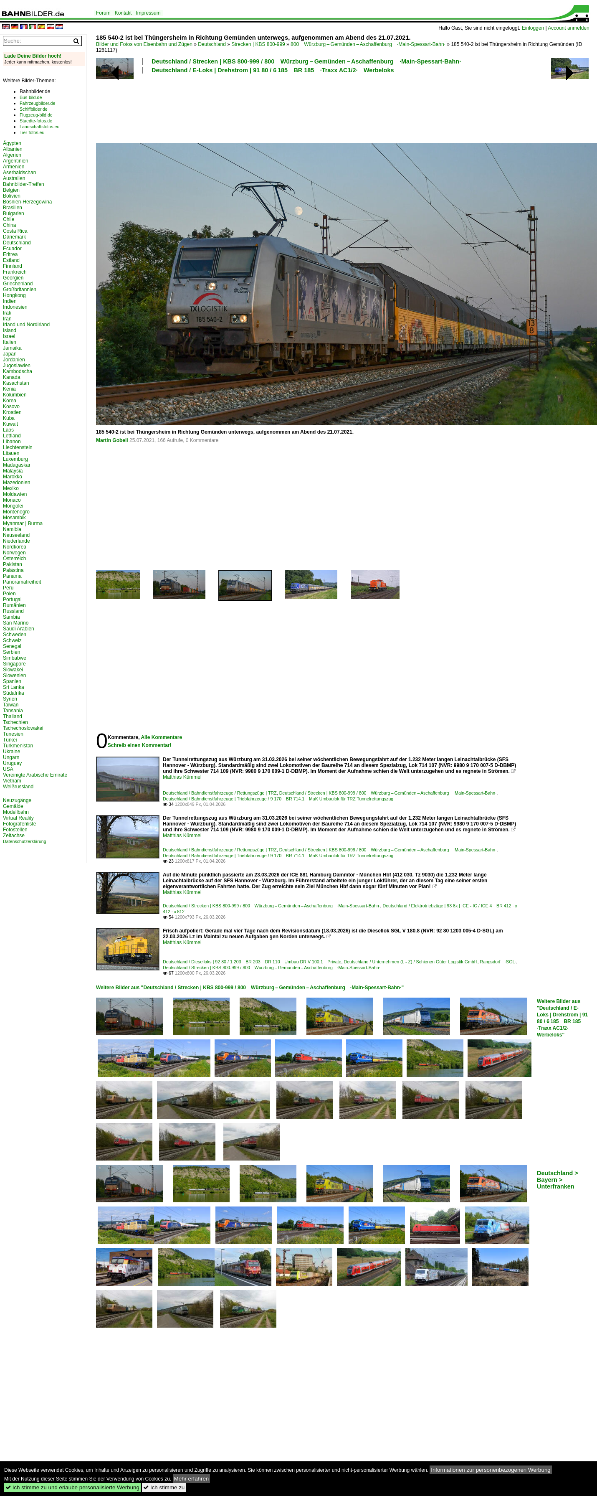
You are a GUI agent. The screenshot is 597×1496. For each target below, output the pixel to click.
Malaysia (13, 471)
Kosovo (11, 406)
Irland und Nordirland (26, 325)
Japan (10, 354)
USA (8, 769)
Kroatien (12, 412)
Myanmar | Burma (23, 523)
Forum (103, 13)
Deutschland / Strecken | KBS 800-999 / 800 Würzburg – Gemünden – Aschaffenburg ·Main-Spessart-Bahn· (306, 61)
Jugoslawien (16, 365)
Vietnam (12, 781)
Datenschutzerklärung (24, 841)
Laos (8, 430)
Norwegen (14, 553)
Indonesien (15, 307)
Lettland (12, 436)
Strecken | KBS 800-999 (258, 44)
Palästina (13, 570)
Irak (7, 313)
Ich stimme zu (164, 1487)
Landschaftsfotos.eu (39, 126)
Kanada (11, 377)
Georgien (13, 278)
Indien (10, 301)
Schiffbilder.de (34, 109)
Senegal (12, 646)
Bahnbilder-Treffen (23, 184)
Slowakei (13, 670)
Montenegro (16, 512)
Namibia (12, 529)
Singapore (14, 664)
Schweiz (12, 640)
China (9, 225)
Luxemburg (15, 459)
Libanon (12, 441)
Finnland (12, 266)
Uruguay (12, 763)
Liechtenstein (18, 447)
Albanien (13, 149)
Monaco (12, 500)
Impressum (148, 13)
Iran (7, 319)
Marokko (12, 477)
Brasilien (12, 208)
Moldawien (15, 494)
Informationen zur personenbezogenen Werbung (491, 1470)
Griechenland (18, 284)
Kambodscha (17, 371)
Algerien (12, 155)
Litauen (11, 453)
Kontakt (123, 13)
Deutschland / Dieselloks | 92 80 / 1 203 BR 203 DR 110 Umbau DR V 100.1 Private (252, 961)
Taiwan (10, 705)
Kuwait (10, 424)
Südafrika (13, 693)
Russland (13, 611)
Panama (12, 576)
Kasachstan (16, 383)
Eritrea (10, 254)
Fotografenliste (19, 824)
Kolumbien (15, 395)
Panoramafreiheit (22, 582)
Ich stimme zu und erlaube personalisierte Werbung (72, 1487)
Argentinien (15, 161)
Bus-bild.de (31, 97)
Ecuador (12, 248)
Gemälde (13, 806)
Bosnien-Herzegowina (27, 202)
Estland (11, 260)
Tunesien (13, 734)
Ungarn (11, 757)
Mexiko (11, 488)
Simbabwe (14, 658)
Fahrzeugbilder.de (37, 103)
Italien (9, 342)
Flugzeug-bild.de (36, 114)
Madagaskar (16, 465)
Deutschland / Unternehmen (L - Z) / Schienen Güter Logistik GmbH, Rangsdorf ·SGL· (430, 961)
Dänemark (14, 237)
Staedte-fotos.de (36, 120)
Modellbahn (16, 812)
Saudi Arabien (18, 629)
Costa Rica (15, 231)
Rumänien (14, 605)
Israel (9, 336)
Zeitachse (14, 835)
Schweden (14, 635)
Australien (14, 178)
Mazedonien (16, 482)
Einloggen (533, 28)
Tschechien (15, 722)
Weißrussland (18, 787)
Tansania (13, 711)
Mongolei (13, 506)
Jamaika (12, 348)
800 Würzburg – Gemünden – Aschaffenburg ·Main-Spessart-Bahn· (368, 44)
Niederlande (16, 541)
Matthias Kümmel (182, 777)
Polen (9, 594)
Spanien (12, 681)
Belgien (11, 190)
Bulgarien (13, 213)
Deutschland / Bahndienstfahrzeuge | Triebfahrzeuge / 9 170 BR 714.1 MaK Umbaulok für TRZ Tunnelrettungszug (278, 798)
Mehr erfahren (191, 1479)
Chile (8, 219)
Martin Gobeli (112, 440)
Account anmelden (568, 28)
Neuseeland (16, 535)
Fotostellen (15, 830)
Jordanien (14, 360)
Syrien (10, 699)
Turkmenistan (18, 746)
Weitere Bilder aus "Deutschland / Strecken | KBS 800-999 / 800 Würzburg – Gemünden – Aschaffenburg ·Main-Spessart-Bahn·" (250, 988)
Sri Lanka (13, 687)
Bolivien (11, 196)
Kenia (9, 389)
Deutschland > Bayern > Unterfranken (557, 1180)
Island (9, 330)
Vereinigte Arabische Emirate (35, 775)
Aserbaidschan (19, 172)
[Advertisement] (310, 107)
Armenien (13, 167)
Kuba (9, 418)
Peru (8, 588)
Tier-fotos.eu (32, 132)
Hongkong (14, 295)
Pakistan (12, 564)
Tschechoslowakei (23, 728)
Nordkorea (14, 547)
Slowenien (14, 675)
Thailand (12, 716)
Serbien (11, 652)
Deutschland (212, 44)
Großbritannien (19, 289)
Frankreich (15, 272)
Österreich (14, 558)
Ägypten (12, 143)
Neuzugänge (17, 800)
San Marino (15, 623)
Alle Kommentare (161, 737)
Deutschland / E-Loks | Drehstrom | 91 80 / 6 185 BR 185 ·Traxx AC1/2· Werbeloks (273, 70)
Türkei (10, 740)
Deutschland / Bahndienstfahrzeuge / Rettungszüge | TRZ (220, 792)
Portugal (12, 599)
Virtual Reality (18, 818)
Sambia (11, 617)
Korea (9, 401)
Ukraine (11, 751)
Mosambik (14, 518)
